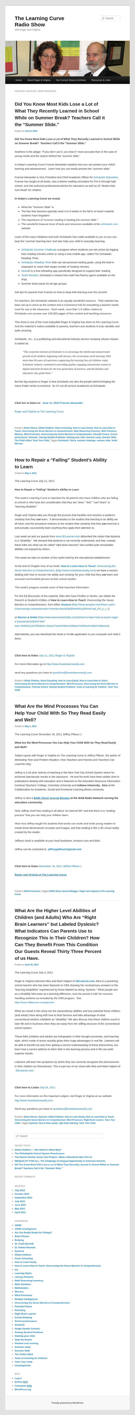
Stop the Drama (23, 1339)
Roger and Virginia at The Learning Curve (39, 411)
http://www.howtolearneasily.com (76, 570)
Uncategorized (23, 1365)
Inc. (17, 1269)
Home (19, 80)
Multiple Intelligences (26, 1299)
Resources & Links (100, 80)
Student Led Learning (26, 1343)
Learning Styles (23, 1273)
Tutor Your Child (41, 440)
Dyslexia (43, 1117)
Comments (23, 1385)
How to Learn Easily (83, 428)
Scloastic (33, 437)
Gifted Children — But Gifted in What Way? (38, 1149)
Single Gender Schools (27, 1328)
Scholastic (63, 440)
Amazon (66, 604)
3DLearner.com (85, 981)
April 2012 (20, 1212)
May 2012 (20, 1208)
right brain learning (68, 1123)
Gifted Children (46, 428)
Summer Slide (109, 437)
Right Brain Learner (94, 1120)
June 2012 (20, 1205)
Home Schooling (63, 428)
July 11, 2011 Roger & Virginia (56, 655)
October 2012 (22, 1194)
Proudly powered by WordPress (67, 1403)
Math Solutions (109, 431)
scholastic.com (109, 224)
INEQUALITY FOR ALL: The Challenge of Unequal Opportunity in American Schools (60, 1161)
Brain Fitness (30, 428)
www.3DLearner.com (68, 536)
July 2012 (20, 1201)
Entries (21, 1382)
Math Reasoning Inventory (87, 431)
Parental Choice (101, 434)
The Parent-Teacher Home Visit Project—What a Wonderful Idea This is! (53, 1157)
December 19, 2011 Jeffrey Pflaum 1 (60, 866)
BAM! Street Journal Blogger (52, 797)
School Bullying (23, 1317)
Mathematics (22, 1288)
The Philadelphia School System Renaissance (40, 1153)
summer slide (103, 440)
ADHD (18, 1225)
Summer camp (93, 437)
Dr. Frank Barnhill (24, 1243)
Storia (24, 270)
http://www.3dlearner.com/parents (34, 1002)
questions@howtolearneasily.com (72, 672)
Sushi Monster (29, 275)
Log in (18, 1378)
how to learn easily (48, 1123)
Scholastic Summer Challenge (39, 249)
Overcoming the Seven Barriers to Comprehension (66, 434)
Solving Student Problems (52, 437)
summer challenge (86, 440)
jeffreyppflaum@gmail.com (65, 849)
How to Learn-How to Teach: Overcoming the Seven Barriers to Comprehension (58, 1265)
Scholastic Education (106, 177)
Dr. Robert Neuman (25, 1247)
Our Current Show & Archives (71, 80)
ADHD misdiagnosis (26, 1229)
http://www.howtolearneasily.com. (34, 1100)
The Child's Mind (23, 440)
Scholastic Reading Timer (36, 262)
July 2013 (20, 1190)
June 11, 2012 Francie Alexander (62, 402)
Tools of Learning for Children (91, 687)
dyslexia (33, 1123)
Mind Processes (32, 434)
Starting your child (76, 437)
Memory (19, 434)
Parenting (20, 1310)
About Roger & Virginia (38, 80)
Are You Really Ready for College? (33, 1232)
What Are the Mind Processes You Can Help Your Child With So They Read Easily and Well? (60, 713)
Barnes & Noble (27, 617)
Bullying (19, 1240)
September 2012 (23, 1197)
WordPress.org (23, 1389)
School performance (26, 1321)
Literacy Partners (24, 1277)
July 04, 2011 (47, 1087)
